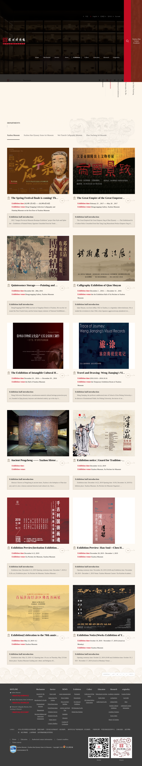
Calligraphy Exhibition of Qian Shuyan (99, 285)
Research (106, 57)
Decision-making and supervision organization (40, 716)
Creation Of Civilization (65, 723)
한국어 (110, 16)
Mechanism (47, 57)
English (95, 16)
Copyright (126, 698)
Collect (86, 57)
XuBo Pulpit (101, 698)
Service (57, 57)
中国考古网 (96, 729)
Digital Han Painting (77, 712)
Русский (117, 16)
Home (37, 57)
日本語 (102, 16)
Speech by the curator (40, 695)
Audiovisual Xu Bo (101, 702)
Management (40, 710)
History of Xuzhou (114, 719)
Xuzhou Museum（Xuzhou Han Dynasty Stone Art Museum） (35, 747)
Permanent (77, 694)
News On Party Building (65, 703)
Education (96, 57)
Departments (77, 698)
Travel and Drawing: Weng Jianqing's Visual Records (107, 372)
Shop (126, 702)
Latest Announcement (65, 694)
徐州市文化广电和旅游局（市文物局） (79, 729)
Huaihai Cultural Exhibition (113, 707)
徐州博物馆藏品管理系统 (45, 732)
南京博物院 (24, 732)
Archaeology (113, 698)
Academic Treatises (114, 712)
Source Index (113, 715)
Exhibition (76, 57)
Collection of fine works (89, 695)
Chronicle (65, 718)
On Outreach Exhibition (77, 703)
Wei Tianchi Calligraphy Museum (70, 135)
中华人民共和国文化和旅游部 (27, 729)
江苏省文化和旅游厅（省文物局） (56, 729)
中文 (86, 16)
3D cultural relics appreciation (89, 701)
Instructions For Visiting (52, 699)
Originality (116, 57)
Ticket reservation (53, 704)
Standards (65, 714)
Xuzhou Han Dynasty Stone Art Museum (39, 135)
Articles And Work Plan (65, 709)
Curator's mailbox (52, 723)
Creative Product (125, 694)
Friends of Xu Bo (52, 715)
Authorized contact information (126, 707)
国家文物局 (40, 729)
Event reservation (53, 708)
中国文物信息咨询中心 (108, 729)
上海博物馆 (32, 732)
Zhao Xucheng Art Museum (96, 135)
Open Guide (53, 694)
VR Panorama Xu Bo (77, 708)
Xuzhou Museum (13, 135)
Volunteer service (52, 712)
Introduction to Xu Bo (40, 700)
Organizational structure (40, 705)
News (66, 57)
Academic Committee (113, 694)
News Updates (65, 698)
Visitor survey (52, 719)
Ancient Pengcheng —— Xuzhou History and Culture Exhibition (47, 460)
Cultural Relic (113, 702)
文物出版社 (119, 729)
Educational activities (101, 694)
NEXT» (131, 674)
